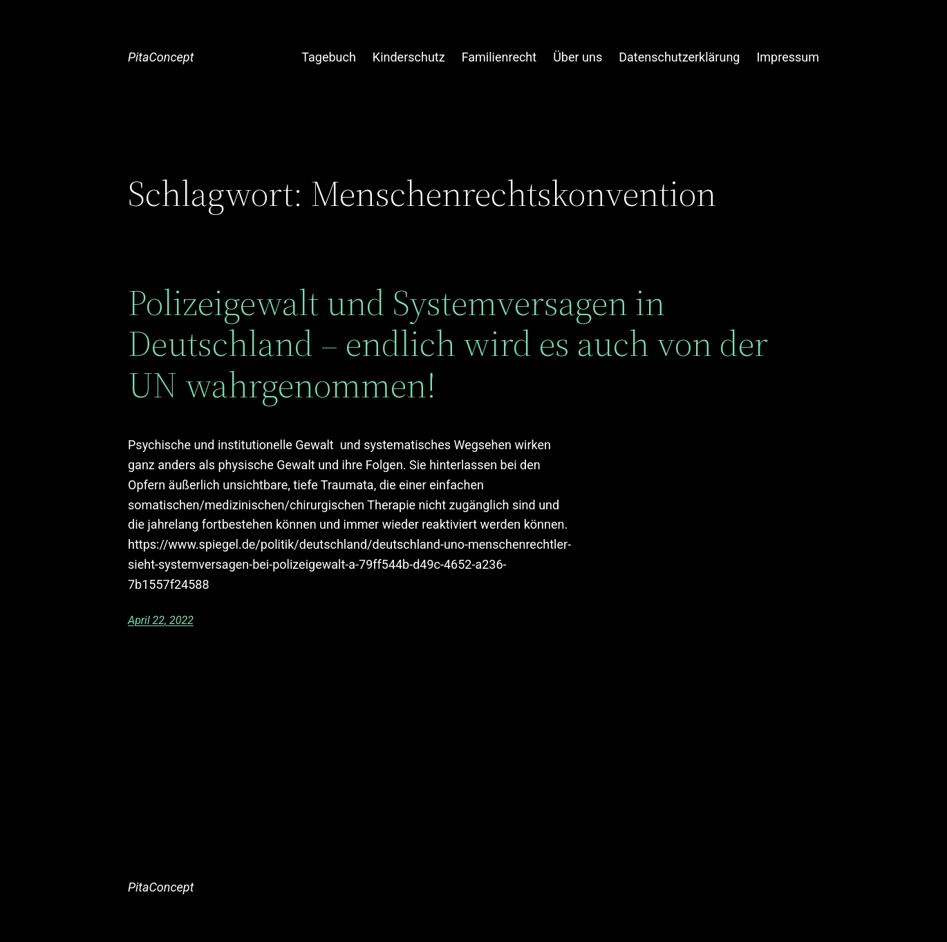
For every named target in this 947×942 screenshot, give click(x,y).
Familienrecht (499, 57)
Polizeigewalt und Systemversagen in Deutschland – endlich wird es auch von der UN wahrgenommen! (448, 344)
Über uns (577, 57)
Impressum (787, 57)
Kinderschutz (409, 57)
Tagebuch (328, 57)
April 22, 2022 (161, 620)
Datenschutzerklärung (679, 57)
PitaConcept (161, 57)
